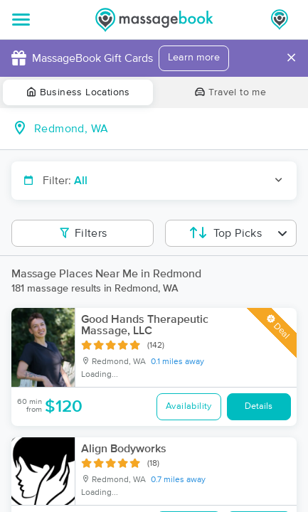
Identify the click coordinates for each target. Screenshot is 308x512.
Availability (189, 406)
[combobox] (165, 128)
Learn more (194, 58)
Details (258, 406)
